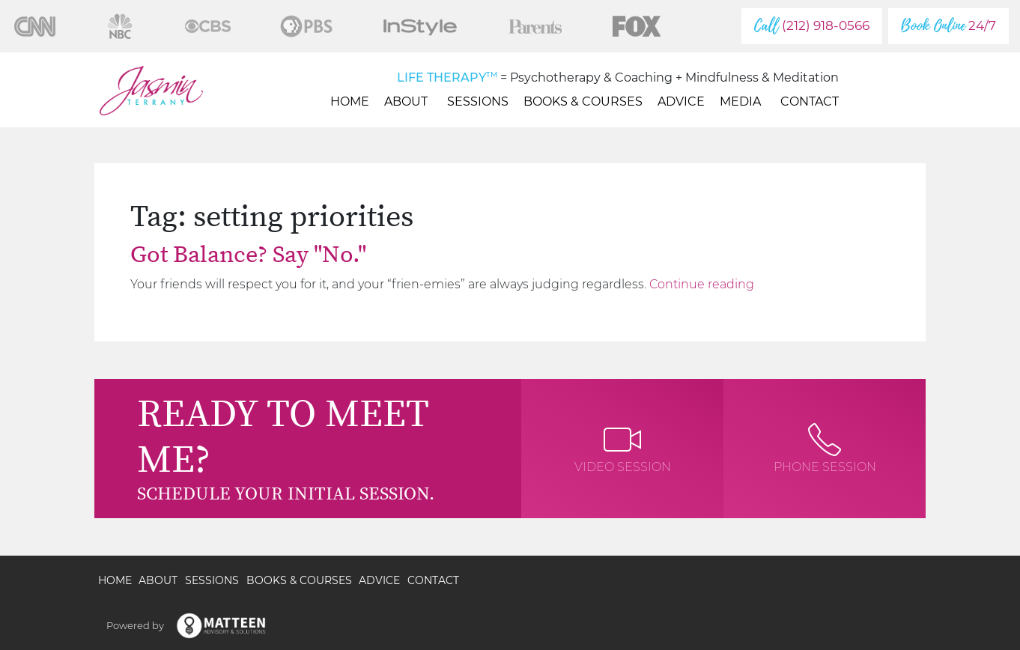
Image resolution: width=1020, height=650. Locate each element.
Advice (681, 101)
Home (349, 101)
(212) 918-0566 (811, 26)
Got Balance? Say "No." (248, 255)
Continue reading (701, 284)
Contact (809, 101)
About (408, 101)
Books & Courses (583, 101)
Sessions (478, 101)
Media (742, 101)
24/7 (948, 26)
